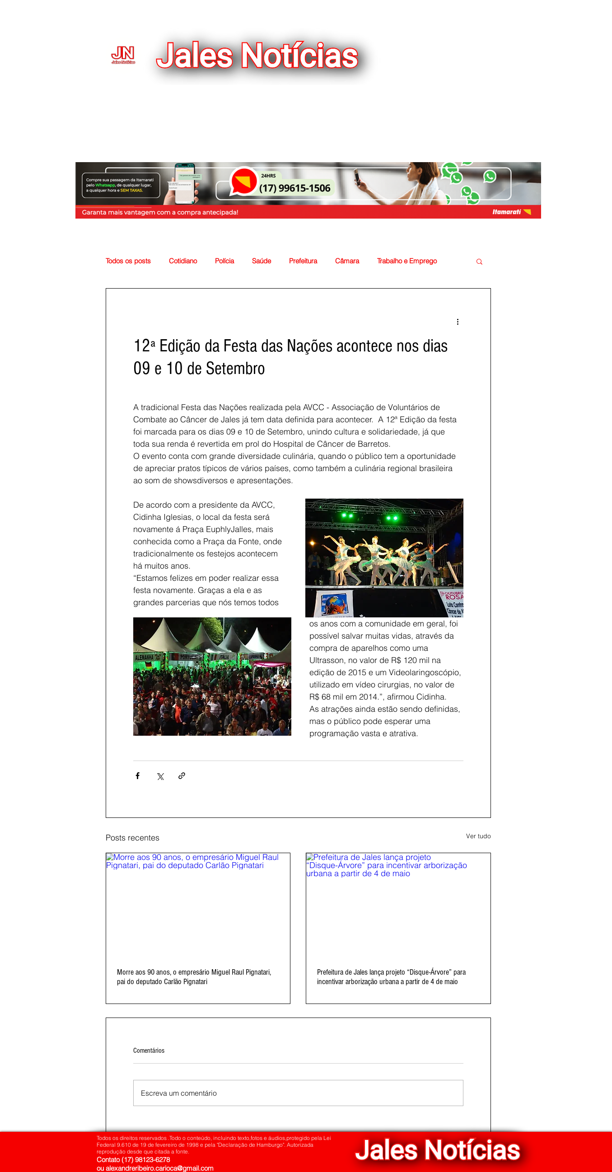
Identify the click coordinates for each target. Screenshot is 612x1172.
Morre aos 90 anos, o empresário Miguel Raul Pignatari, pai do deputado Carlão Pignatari (194, 976)
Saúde (261, 261)
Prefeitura (303, 261)
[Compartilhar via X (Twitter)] (159, 775)
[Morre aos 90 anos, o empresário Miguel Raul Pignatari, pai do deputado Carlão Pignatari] (198, 905)
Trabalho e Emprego (407, 261)
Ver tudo (478, 836)
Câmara (347, 261)
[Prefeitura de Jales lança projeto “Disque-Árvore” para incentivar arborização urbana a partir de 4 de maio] (398, 905)
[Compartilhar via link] (182, 775)
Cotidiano (183, 261)
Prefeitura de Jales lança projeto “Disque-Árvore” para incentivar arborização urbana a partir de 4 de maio (391, 976)
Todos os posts (128, 261)
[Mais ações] (458, 321)
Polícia (224, 261)
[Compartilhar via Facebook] (137, 775)
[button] (452, 98)
